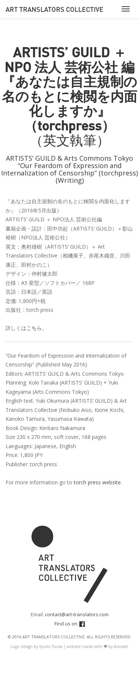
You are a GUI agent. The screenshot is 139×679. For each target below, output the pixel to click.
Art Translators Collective (54, 9)
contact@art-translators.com (77, 614)
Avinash (121, 646)
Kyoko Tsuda (51, 646)
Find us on (69, 623)
